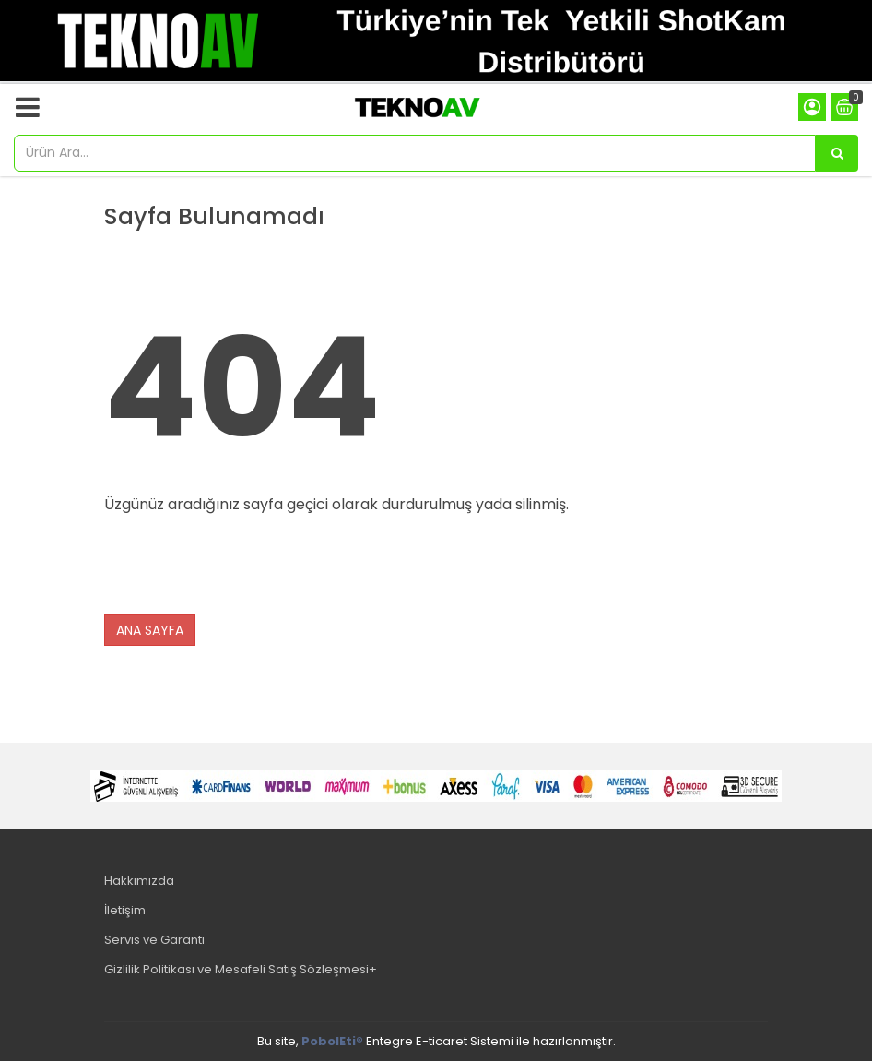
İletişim (125, 910)
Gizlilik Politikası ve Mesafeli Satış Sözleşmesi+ (240, 969)
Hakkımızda (139, 880)
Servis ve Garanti (154, 939)
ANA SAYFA (149, 630)
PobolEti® (332, 1041)
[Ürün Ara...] (837, 153)
